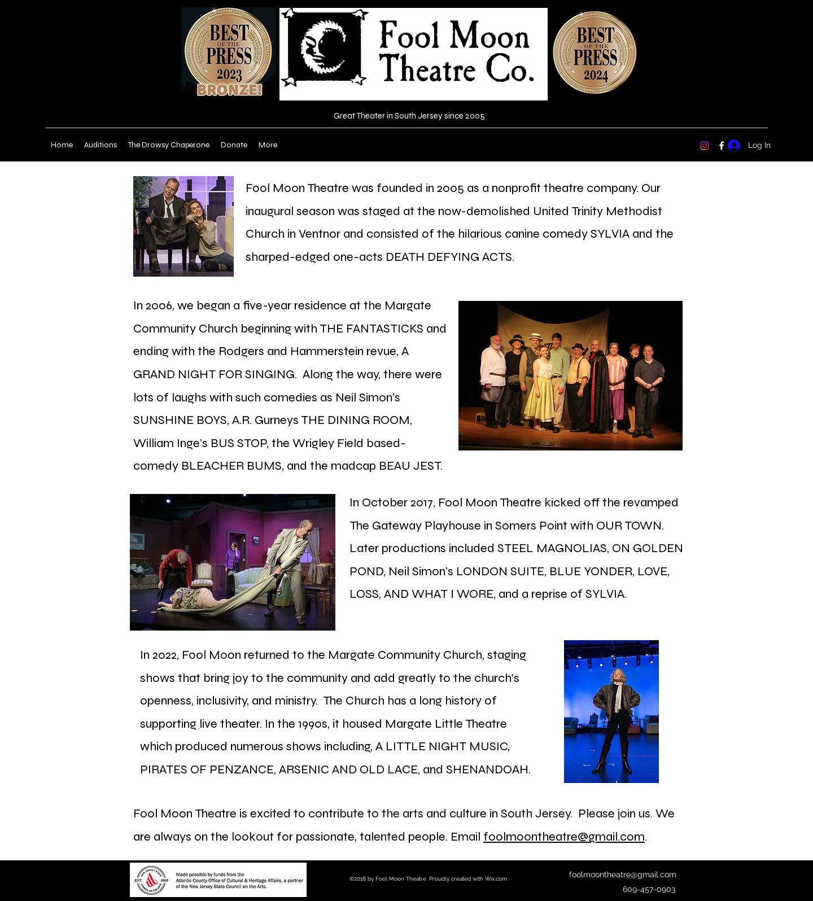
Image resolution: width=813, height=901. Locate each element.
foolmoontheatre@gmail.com (564, 836)
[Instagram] (704, 145)
